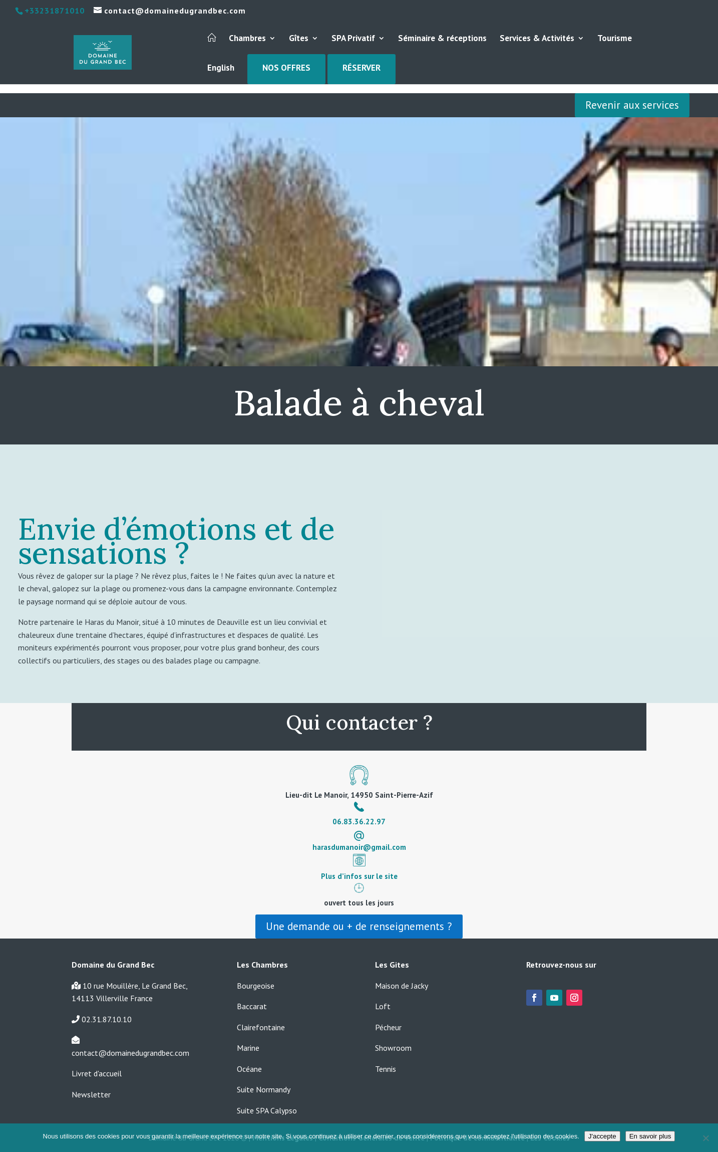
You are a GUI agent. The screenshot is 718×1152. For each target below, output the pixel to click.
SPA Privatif (353, 39)
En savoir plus (650, 1136)
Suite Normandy (263, 1089)
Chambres (247, 39)
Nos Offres (286, 68)
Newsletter (91, 1094)
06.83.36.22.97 (359, 821)
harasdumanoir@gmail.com (359, 847)
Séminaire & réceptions (442, 39)
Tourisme (614, 39)
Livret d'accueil (97, 1073)
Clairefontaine (261, 1027)
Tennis (385, 1069)
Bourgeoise (255, 986)
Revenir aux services (632, 105)
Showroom (393, 1048)
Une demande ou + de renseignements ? (359, 926)
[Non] (705, 1138)
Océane (249, 1069)
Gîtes (298, 39)
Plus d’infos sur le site (359, 876)
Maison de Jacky (401, 986)
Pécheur (388, 1027)
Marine (248, 1048)
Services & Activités (537, 39)
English (220, 68)
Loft (383, 1006)
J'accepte (602, 1136)
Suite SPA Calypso (267, 1110)
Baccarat (252, 1006)
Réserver (361, 68)
